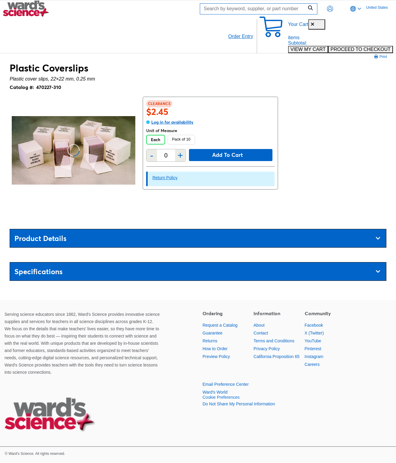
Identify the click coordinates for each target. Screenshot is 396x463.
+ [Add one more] (180, 155)
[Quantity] (166, 155)
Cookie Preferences (221, 397)
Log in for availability (172, 122)
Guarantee (212, 333)
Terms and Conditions (273, 340)
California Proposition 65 (276, 356)
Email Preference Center (226, 384)
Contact (260, 333)
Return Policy (165, 177)
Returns (210, 340)
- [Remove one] (151, 155)
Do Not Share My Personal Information (239, 403)
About (259, 325)
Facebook (314, 325)
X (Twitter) (314, 333)
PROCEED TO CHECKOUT (361, 49)
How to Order (215, 348)
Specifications (197, 271)
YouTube (313, 340)
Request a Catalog (220, 325)
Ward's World (215, 392)
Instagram (314, 356)
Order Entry (240, 36)
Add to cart (227, 154)
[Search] (253, 9)
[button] (330, 9)
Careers (312, 364)
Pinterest (313, 348)
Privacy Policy (266, 348)
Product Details (197, 238)
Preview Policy (216, 356)
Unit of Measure (161, 130)
